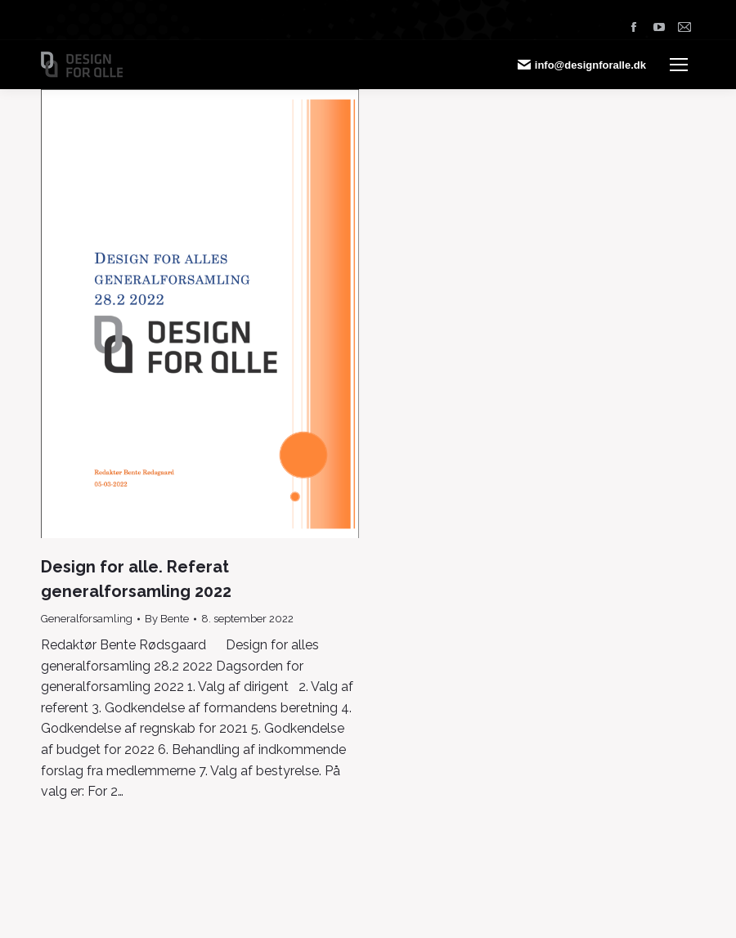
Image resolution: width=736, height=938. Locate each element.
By (167, 619)
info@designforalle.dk (582, 64)
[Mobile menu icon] (678, 64)
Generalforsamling (86, 619)
